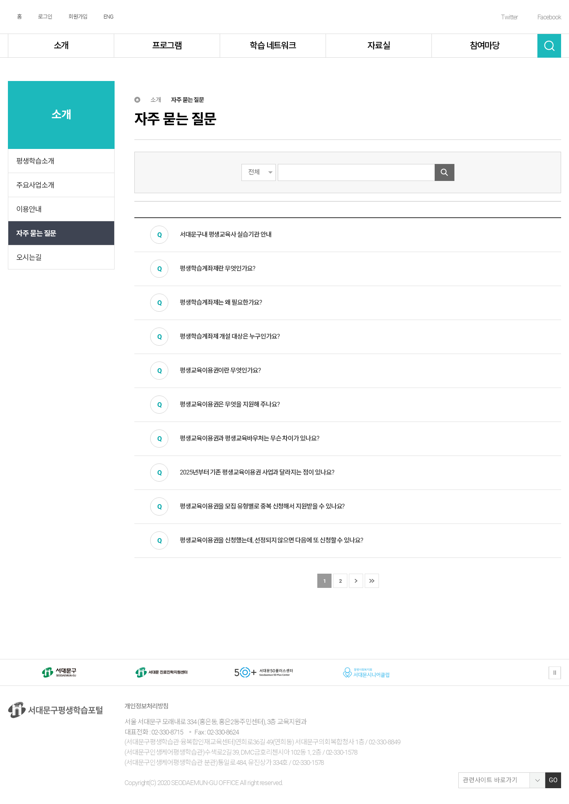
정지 (555, 673)
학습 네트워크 (273, 46)
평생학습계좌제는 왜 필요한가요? (221, 302)
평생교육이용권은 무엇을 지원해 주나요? (230, 404)
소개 (61, 46)
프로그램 (167, 46)
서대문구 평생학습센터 (285, 17)
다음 (356, 581)
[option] (59, 672)
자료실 (378, 46)
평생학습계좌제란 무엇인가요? (217, 268)
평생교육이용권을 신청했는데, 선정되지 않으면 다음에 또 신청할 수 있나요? (271, 540)
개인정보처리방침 (146, 706)
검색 (549, 46)
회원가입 (77, 16)
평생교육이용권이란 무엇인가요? (220, 370)
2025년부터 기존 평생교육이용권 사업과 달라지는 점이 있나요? (257, 472)
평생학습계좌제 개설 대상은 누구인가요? (230, 336)
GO (553, 780)
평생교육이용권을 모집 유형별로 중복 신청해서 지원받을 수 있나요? (262, 506)
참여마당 (485, 46)
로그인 (45, 16)
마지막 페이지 (372, 581)
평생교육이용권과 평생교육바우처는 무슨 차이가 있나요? (249, 438)
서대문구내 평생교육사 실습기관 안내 (225, 234)
